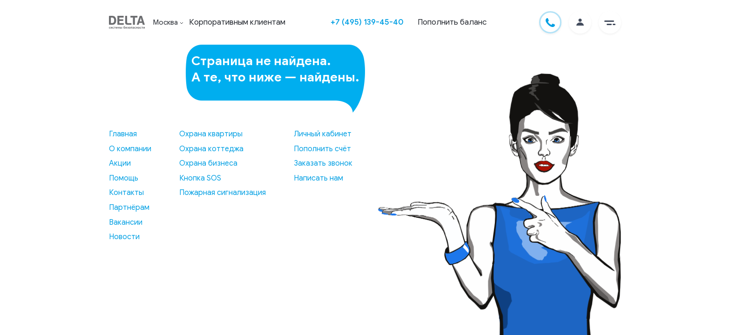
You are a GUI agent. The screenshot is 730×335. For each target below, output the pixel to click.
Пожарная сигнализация (222, 192)
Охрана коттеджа (211, 149)
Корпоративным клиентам (237, 22)
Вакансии (125, 222)
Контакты (126, 192)
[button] (610, 22)
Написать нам (318, 178)
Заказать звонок (323, 163)
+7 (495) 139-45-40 (367, 22)
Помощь (123, 178)
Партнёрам (129, 207)
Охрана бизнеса (208, 163)
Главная (123, 134)
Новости (124, 236)
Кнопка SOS (200, 178)
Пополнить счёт (322, 149)
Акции (120, 163)
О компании (130, 149)
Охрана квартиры (211, 134)
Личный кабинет (322, 134)
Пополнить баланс (452, 22)
